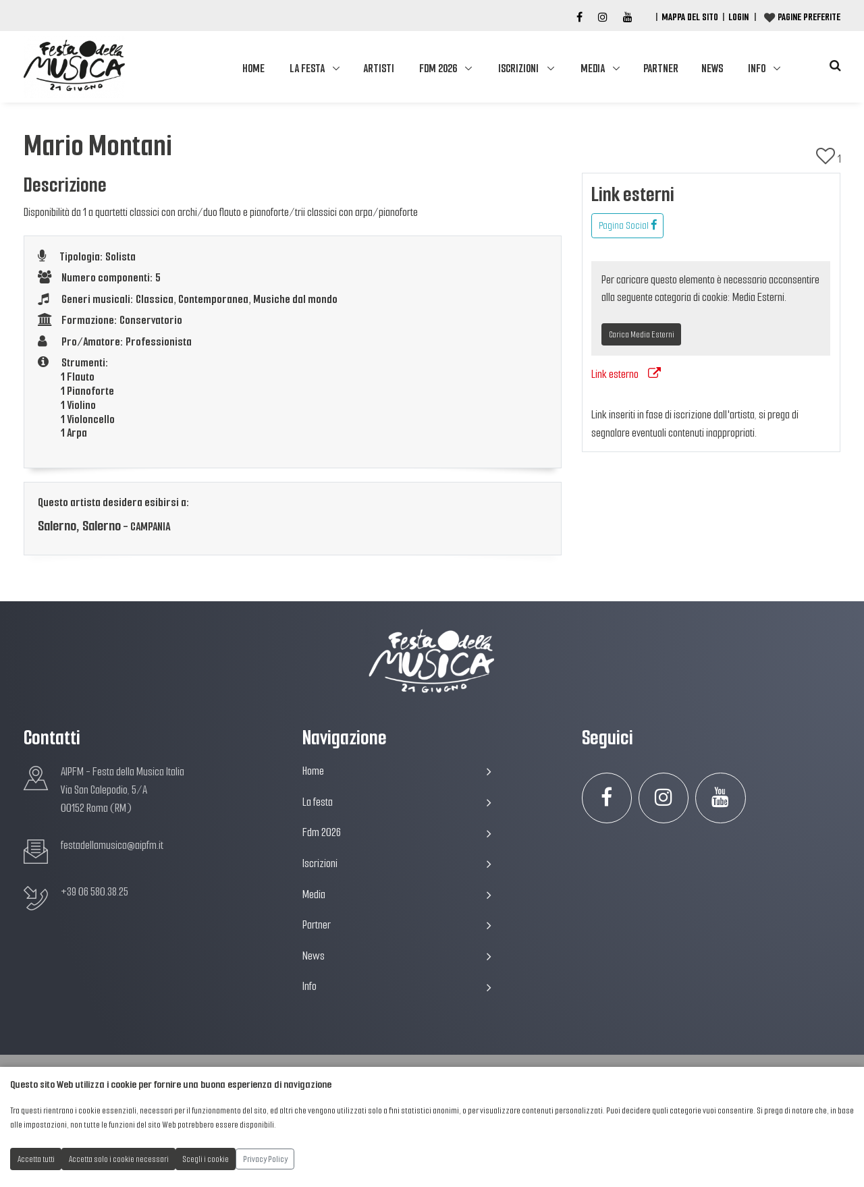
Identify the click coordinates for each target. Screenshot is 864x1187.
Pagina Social (628, 225)
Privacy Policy (265, 1159)
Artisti (378, 68)
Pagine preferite (809, 17)
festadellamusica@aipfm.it (112, 845)
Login (738, 17)
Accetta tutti (36, 1159)
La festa (307, 68)
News (712, 68)
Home (253, 68)
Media (592, 68)
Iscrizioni (518, 68)
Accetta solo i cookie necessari (119, 1159)
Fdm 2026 (438, 68)
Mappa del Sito (690, 17)
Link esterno (626, 374)
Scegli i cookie (206, 1159)
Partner (660, 68)
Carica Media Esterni (641, 334)
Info (756, 68)
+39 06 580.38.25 (94, 892)
